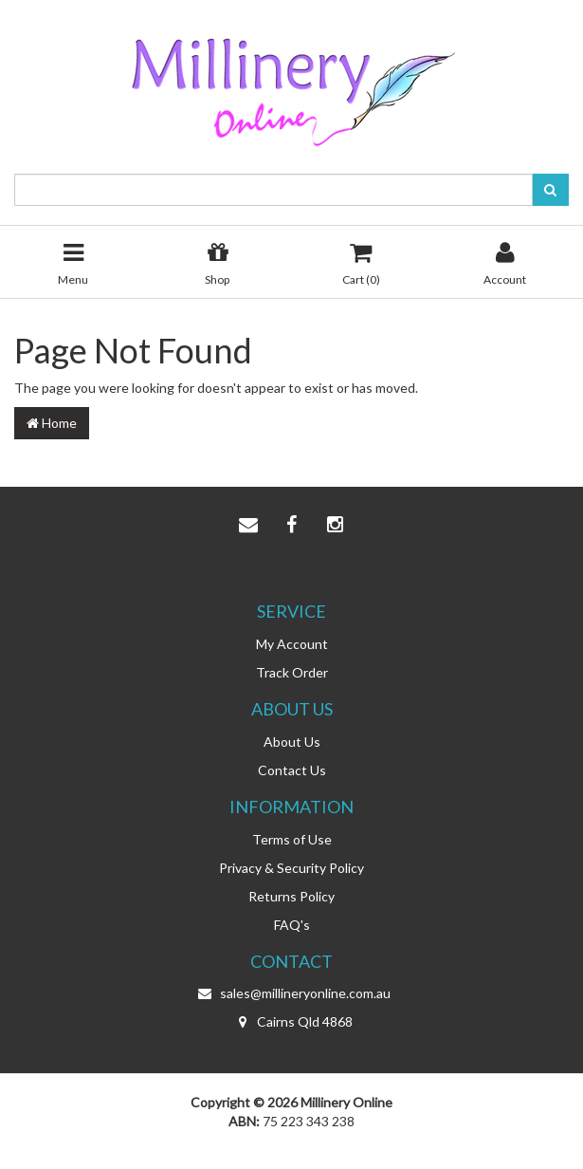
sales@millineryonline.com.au (292, 993)
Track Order (292, 672)
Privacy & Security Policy (291, 868)
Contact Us (292, 770)
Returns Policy (291, 896)
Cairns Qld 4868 (291, 1021)
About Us (292, 741)
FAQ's (292, 925)
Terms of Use (292, 839)
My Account (292, 644)
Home (52, 423)
